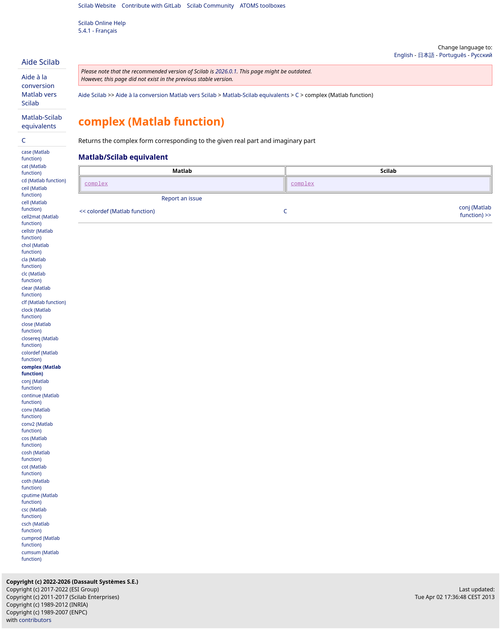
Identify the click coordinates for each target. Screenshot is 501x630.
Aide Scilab (40, 62)
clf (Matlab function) (44, 302)
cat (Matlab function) (34, 169)
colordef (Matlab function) (40, 355)
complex (96, 184)
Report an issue (181, 198)
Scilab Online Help (102, 23)
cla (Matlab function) (34, 262)
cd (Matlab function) (44, 180)
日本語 (426, 55)
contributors (35, 620)
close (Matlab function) (36, 327)
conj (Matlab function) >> (475, 211)
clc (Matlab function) (34, 277)
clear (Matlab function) (36, 291)
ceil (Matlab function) (34, 191)
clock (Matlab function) (36, 313)
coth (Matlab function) (35, 484)
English (403, 55)
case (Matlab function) (35, 155)
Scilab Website (97, 5)
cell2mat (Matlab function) (40, 219)
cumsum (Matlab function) (40, 555)
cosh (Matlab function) (36, 455)
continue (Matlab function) (40, 398)
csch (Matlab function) (35, 527)
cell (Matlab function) (34, 205)
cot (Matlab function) (34, 470)
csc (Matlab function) (34, 512)
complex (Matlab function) (41, 370)
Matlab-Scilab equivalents (42, 121)
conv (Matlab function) (36, 413)
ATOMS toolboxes (263, 5)
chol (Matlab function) (35, 248)
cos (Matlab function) (34, 441)
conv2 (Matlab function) (37, 427)
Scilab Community (210, 5)
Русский (481, 55)
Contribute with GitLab (151, 5)
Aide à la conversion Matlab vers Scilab (39, 89)
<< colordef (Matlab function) (117, 211)
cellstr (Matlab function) (37, 234)
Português (452, 55)
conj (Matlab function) (35, 384)
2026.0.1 (226, 71)
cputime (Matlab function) (40, 498)
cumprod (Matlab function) (41, 541)
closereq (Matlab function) (40, 341)
